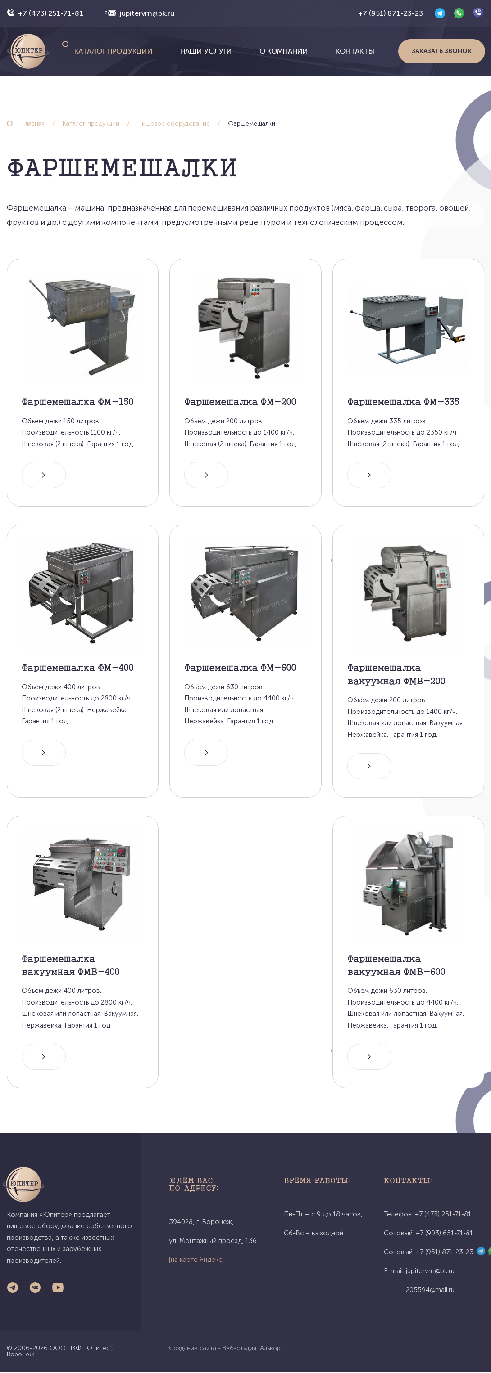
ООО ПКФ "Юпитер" (80, 1349)
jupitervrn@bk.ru (147, 13)
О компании (283, 51)
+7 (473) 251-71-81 (50, 13)
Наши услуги (206, 51)
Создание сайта (192, 1349)
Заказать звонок (442, 51)
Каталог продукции (113, 51)
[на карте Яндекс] (196, 1260)
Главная (34, 123)
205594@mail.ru (430, 1291)
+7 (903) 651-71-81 (444, 1234)
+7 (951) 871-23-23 (390, 13)
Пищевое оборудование (173, 123)
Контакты (355, 51)
